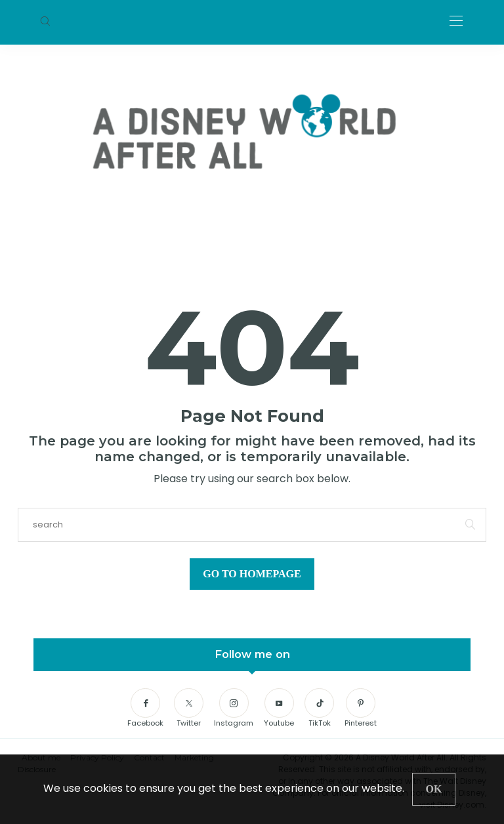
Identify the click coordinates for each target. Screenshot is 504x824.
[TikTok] (319, 708)
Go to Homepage (252, 573)
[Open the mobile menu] (456, 21)
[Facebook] (145, 708)
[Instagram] (233, 708)
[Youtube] (279, 708)
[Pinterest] (361, 708)
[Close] (434, 789)
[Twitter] (188, 708)
